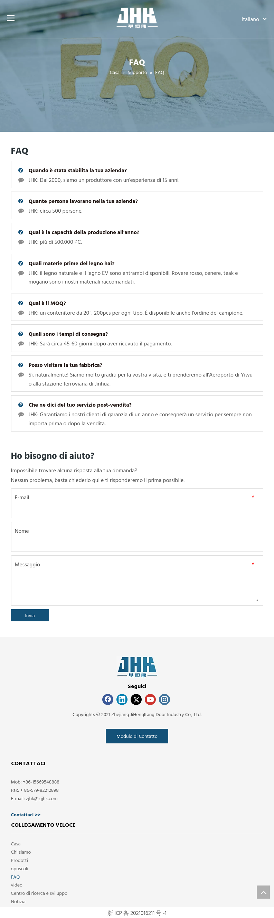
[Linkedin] (121, 699)
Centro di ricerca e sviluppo (39, 893)
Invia (30, 615)
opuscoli (19, 868)
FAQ (15, 876)
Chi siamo (21, 851)
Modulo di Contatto (137, 736)
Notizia (18, 901)
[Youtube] (150, 699)
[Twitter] (136, 699)
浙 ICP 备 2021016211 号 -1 (137, 913)
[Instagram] (164, 699)
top (263, 892)
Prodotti (19, 860)
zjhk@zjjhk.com (42, 798)
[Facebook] (107, 699)
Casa (16, 843)
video (16, 884)
